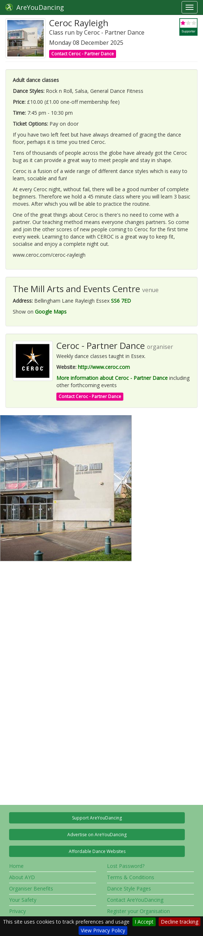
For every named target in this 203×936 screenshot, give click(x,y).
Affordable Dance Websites (97, 851)
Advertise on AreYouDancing (97, 834)
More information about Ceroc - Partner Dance (112, 377)
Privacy (17, 911)
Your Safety (22, 899)
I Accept (144, 921)
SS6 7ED (121, 300)
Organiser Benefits (31, 888)
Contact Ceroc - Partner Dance (82, 54)
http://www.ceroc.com (104, 366)
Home (16, 865)
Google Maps (51, 311)
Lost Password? (125, 865)
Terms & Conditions (130, 877)
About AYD (22, 877)
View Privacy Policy (103, 930)
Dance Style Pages (129, 888)
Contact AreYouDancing (135, 899)
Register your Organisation (138, 911)
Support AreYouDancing (97, 818)
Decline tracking (179, 921)
